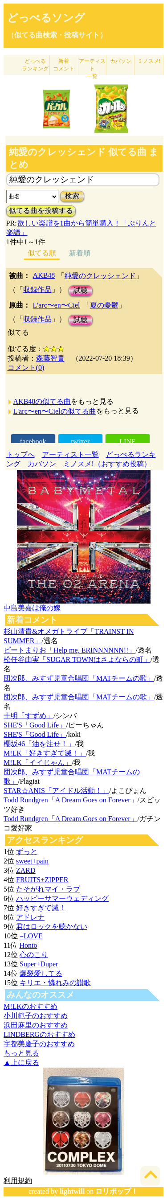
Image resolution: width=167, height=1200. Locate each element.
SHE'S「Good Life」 (35, 725)
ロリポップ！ (116, 1191)
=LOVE (31, 936)
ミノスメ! (149, 61)
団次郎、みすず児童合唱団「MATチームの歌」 (79, 678)
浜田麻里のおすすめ (36, 1025)
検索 (72, 196)
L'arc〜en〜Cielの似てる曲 (54, 411)
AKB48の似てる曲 (42, 401)
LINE (127, 441)
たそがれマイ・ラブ (48, 889)
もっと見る (21, 1053)
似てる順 (42, 253)
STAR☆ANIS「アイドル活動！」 (56, 790)
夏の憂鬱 (104, 305)
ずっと (26, 851)
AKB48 (44, 275)
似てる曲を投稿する (41, 210)
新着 (63, 65)
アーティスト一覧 (70, 454)
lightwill (72, 1191)
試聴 (80, 290)
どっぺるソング (46, 18)
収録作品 (37, 289)
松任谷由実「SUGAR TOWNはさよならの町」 (77, 659)
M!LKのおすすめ (30, 1006)
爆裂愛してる (41, 973)
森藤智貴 (50, 358)
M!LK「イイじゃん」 (38, 762)
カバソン (120, 61)
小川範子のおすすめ (36, 1015)
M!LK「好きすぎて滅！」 (45, 753)
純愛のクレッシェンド (100, 275)
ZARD (26, 870)
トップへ (20, 454)
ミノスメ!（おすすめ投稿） (107, 464)
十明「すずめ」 (28, 715)
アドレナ (30, 917)
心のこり (34, 954)
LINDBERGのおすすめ (39, 1034)
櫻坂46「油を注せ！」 (39, 744)
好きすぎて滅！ (41, 908)
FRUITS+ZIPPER (42, 880)
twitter (80, 441)
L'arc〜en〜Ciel (56, 305)
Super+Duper (39, 964)
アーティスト (92, 68)
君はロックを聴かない (51, 926)
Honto (28, 945)
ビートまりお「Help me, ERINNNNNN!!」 (69, 650)
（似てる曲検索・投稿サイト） (57, 35)
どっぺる (35, 65)
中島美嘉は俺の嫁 (32, 608)
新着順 (79, 253)
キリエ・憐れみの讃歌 (55, 982)
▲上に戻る (21, 1062)
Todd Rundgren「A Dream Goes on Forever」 (71, 800)
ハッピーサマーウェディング (62, 898)
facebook (33, 441)
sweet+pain (32, 861)
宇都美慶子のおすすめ (39, 1044)
